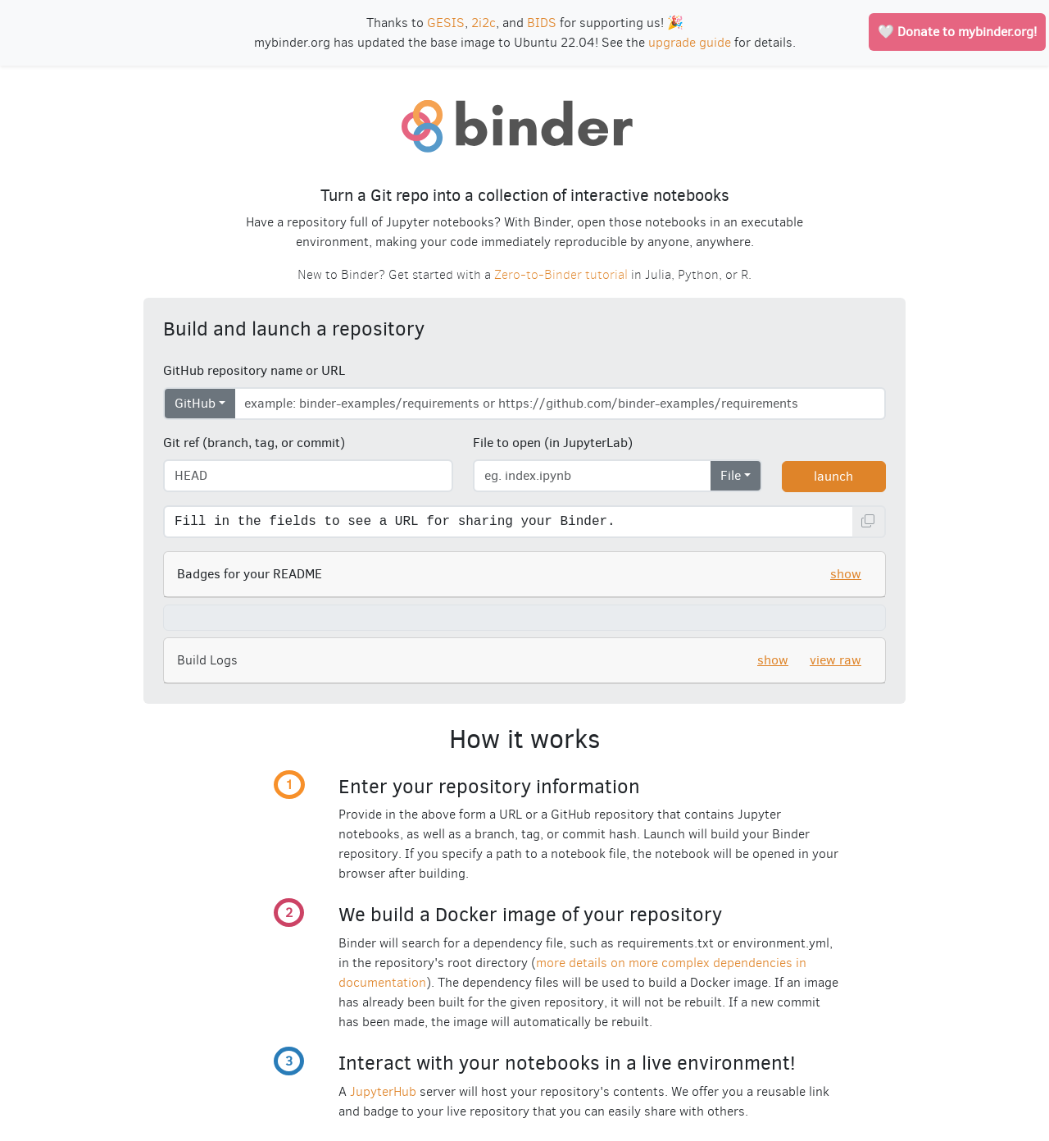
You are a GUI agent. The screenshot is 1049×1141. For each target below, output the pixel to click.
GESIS (446, 22)
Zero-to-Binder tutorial (561, 274)
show (845, 573)
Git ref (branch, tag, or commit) (254, 442)
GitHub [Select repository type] (195, 403)
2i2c (483, 22)
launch (833, 476)
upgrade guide (689, 42)
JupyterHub (383, 1091)
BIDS (541, 22)
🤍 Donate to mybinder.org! (957, 31)
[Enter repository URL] (560, 403)
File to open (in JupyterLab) (553, 442)
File (730, 475)
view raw (835, 660)
